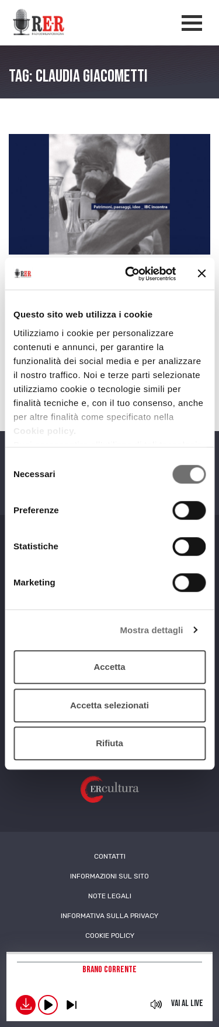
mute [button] (156, 1004)
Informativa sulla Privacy (109, 916)
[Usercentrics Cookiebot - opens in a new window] (130, 273)
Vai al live (187, 1003)
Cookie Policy (109, 935)
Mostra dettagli (151, 630)
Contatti (110, 856)
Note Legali (109, 896)
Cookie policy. (45, 431)
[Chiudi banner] (201, 274)
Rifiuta (109, 743)
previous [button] (71, 1005)
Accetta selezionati (109, 705)
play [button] (48, 1005)
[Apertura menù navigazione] (192, 23)
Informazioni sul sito (109, 876)
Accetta (109, 667)
